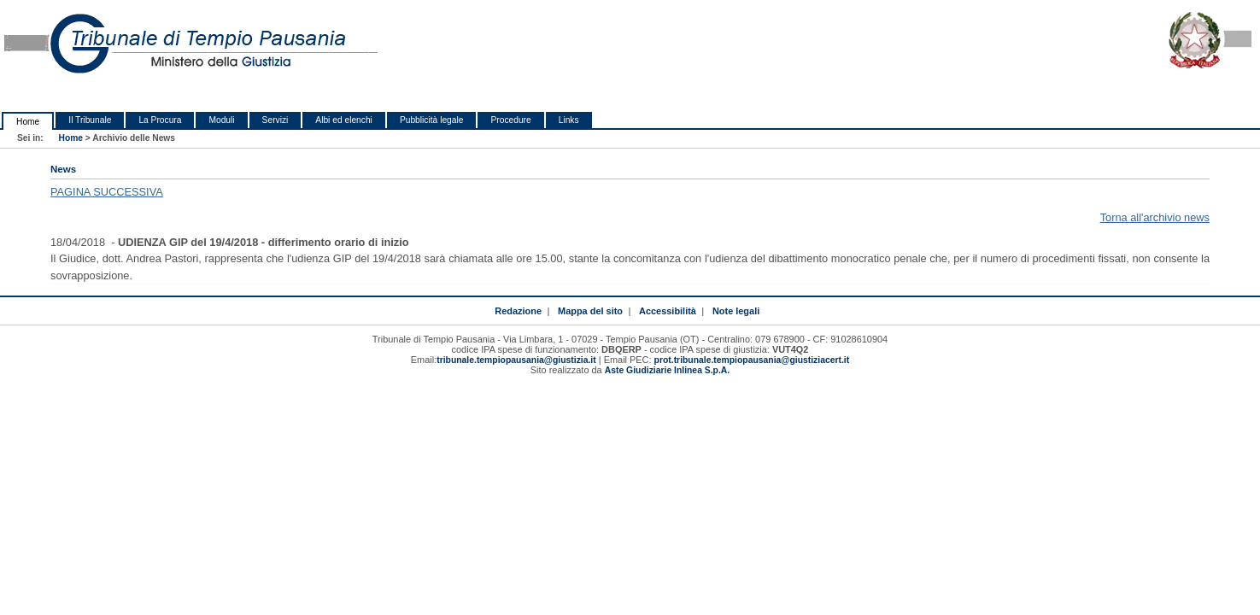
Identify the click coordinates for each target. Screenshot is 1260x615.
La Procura (159, 120)
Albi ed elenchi (343, 120)
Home (27, 121)
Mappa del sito (590, 311)
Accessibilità (667, 311)
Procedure (510, 120)
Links (569, 120)
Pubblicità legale (432, 120)
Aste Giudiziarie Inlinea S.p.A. (667, 370)
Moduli (221, 120)
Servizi (275, 120)
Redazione (518, 311)
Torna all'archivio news (1155, 217)
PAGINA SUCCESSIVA (106, 191)
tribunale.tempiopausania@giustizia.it (516, 360)
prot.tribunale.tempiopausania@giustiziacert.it (752, 360)
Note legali (735, 311)
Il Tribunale (89, 120)
